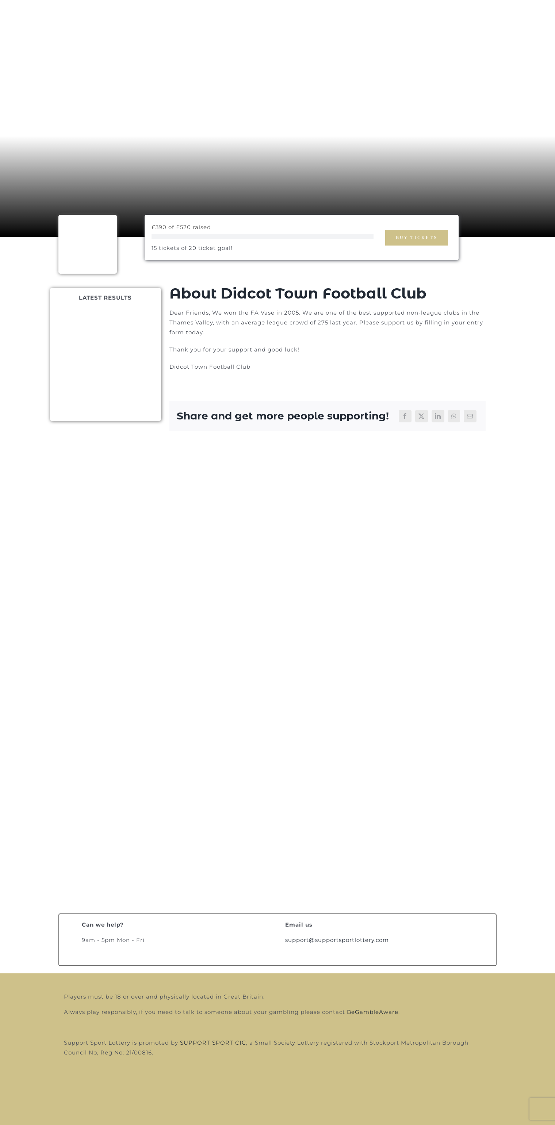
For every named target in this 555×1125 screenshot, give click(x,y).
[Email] (470, 416)
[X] (421, 416)
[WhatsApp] (454, 416)
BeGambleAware (372, 1011)
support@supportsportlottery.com (337, 939)
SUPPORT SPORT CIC (213, 1042)
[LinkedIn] (438, 416)
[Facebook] (405, 416)
